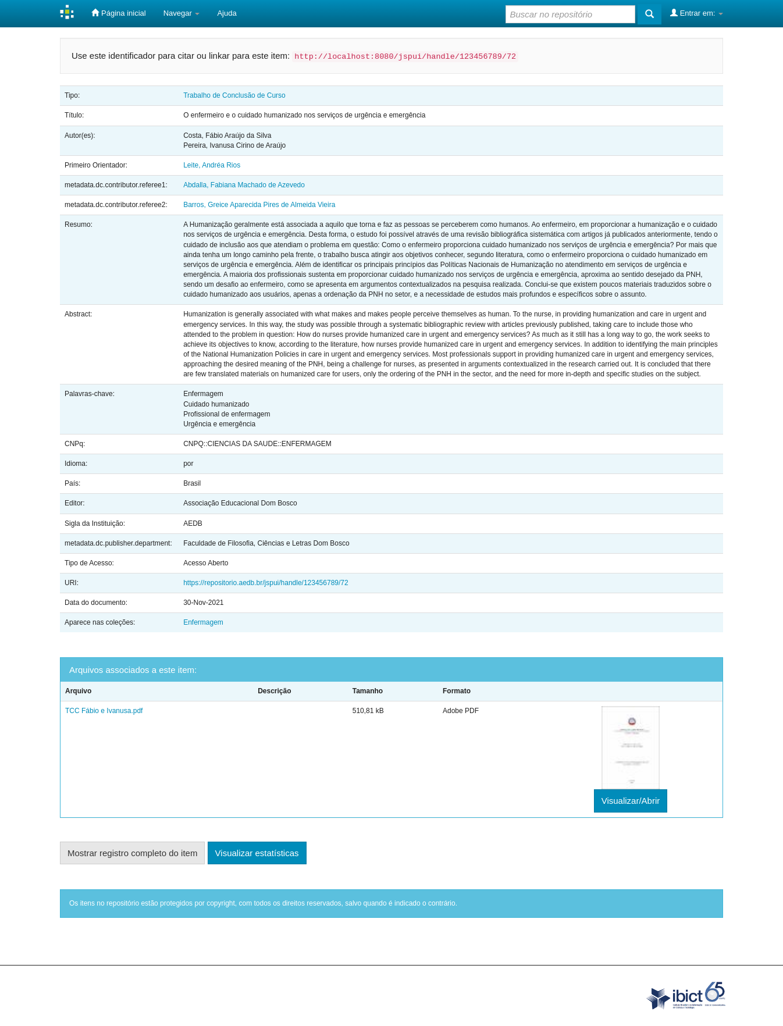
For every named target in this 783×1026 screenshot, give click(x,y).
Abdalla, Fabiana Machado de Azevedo (244, 185)
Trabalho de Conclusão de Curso (234, 95)
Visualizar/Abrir (631, 801)
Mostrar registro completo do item (132, 853)
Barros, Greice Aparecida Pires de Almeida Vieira (259, 205)
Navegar (181, 13)
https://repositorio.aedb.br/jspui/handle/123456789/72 (265, 583)
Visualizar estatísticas (257, 853)
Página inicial (118, 12)
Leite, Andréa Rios (211, 165)
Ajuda (226, 13)
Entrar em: (696, 12)
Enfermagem (203, 622)
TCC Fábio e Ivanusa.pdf (104, 711)
